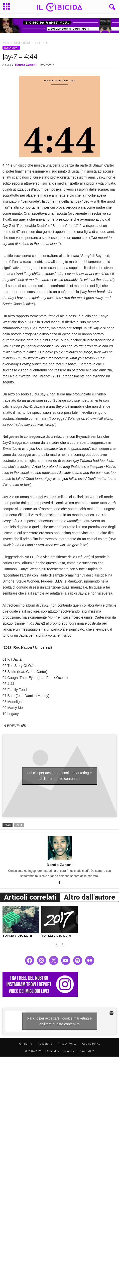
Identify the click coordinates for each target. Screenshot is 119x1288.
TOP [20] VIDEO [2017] (56, 935)
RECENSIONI (22, 42)
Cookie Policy (91, 1043)
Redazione (45, 1043)
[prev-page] (56, 944)
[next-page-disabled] (62, 944)
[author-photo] (59, 848)
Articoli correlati (30, 897)
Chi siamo (25, 1043)
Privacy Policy (67, 1043)
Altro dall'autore (89, 897)
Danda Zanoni (26, 64)
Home (6, 42)
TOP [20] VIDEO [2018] (17, 935)
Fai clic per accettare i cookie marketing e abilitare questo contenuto (59, 776)
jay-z (19, 824)
